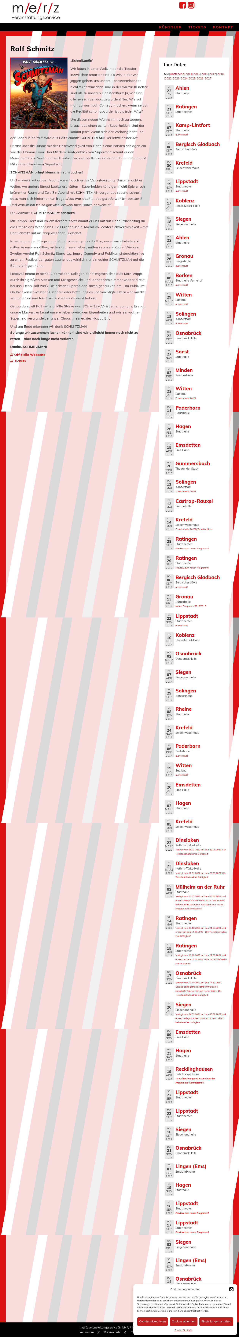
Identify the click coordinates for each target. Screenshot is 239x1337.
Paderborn (187, 408)
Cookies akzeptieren (152, 1321)
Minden (184, 370)
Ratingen (186, 106)
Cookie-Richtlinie (183, 1330)
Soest (182, 351)
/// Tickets (18, 361)
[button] (231, 1289)
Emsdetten (188, 445)
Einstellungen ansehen (216, 1321)
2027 (208, 78)
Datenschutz (112, 1332)
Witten (183, 295)
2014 (188, 74)
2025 (192, 78)
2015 (196, 74)
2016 (204, 74)
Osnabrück (188, 333)
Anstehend (177, 74)
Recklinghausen (194, 1069)
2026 (200, 78)
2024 (184, 78)
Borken (184, 275)
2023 (176, 78)
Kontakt (223, 27)
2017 (212, 74)
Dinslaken (187, 840)
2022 (168, 78)
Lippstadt (186, 181)
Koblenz (185, 201)
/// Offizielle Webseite (27, 354)
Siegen (183, 219)
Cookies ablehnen (183, 1321)
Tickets (197, 27)
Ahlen (182, 88)
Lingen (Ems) (191, 1166)
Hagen (183, 426)
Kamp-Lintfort (192, 125)
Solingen (185, 314)
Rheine (183, 709)
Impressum (86, 1332)
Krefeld (184, 163)
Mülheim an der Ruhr (200, 887)
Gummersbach (192, 463)
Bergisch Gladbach (197, 144)
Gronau (184, 256)
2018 (220, 74)
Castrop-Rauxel (194, 501)
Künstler (170, 27)
